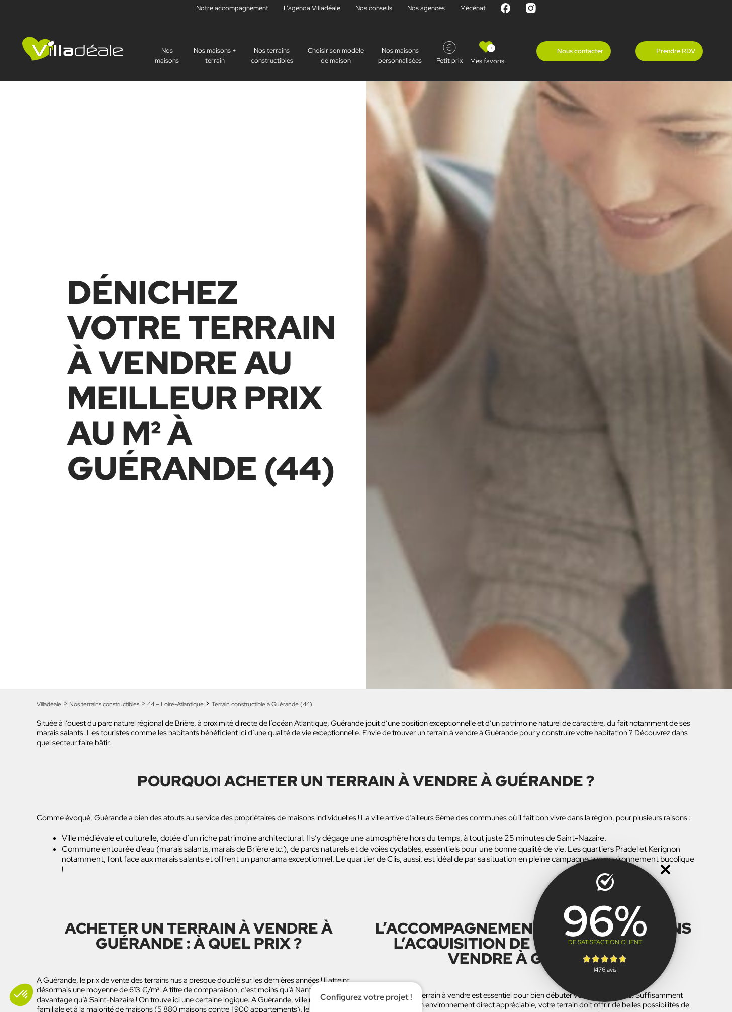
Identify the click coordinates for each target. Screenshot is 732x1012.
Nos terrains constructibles (272, 55)
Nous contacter (580, 51)
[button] (21, 995)
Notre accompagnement (232, 8)
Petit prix (449, 60)
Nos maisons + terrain (215, 55)
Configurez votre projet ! (366, 997)
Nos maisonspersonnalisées (400, 55)
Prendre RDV (675, 51)
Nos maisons (167, 55)
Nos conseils (373, 8)
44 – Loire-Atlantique (175, 704)
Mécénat (473, 8)
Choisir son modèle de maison (336, 55)
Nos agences (426, 8)
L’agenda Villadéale (312, 8)
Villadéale (49, 704)
